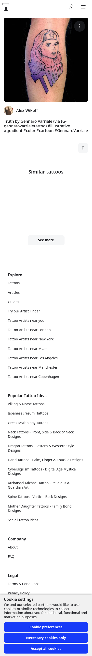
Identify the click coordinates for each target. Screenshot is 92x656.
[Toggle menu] (83, 7)
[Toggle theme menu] (71, 7)
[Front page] (6, 7)
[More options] (79, 26)
